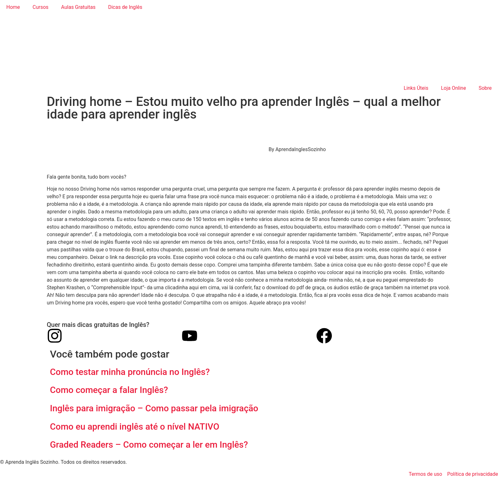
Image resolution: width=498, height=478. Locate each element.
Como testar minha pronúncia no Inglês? (130, 372)
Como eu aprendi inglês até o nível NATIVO (134, 426)
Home (13, 7)
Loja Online (453, 88)
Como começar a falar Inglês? (110, 390)
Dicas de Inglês (125, 7)
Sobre (485, 88)
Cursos (40, 7)
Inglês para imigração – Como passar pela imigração (154, 408)
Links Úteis (416, 88)
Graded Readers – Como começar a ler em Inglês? (149, 444)
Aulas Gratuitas (78, 7)
